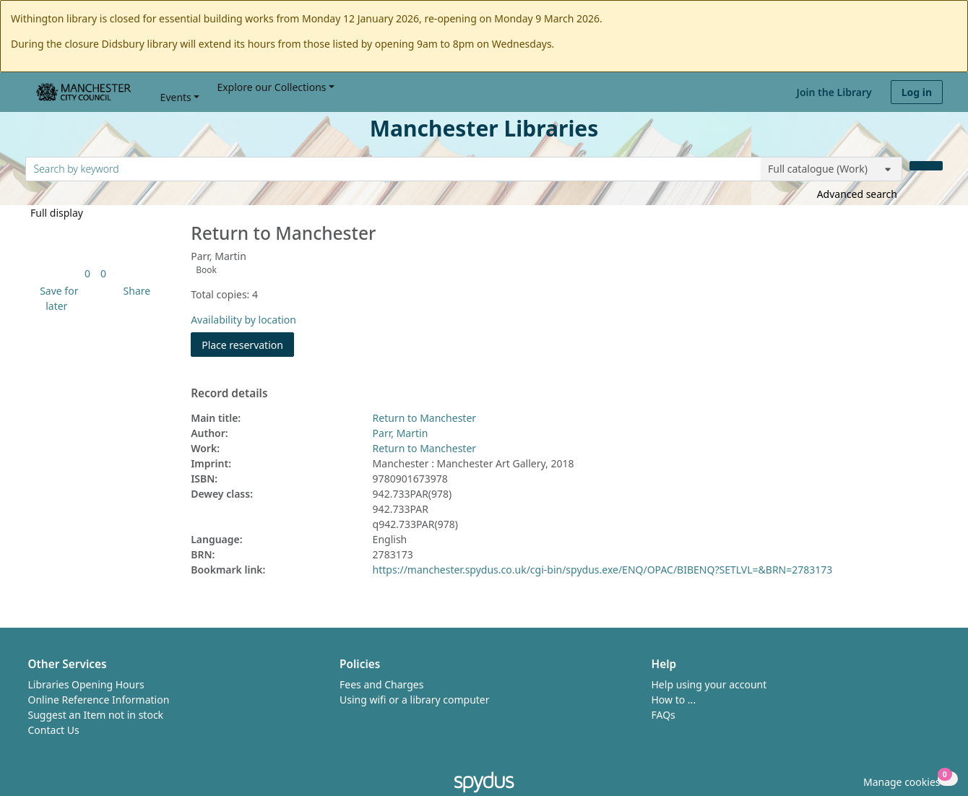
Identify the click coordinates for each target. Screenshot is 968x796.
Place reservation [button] (248, 344)
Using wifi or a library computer (415, 699)
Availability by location (243, 319)
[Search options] (831, 169)
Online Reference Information (99, 699)
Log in (917, 92)
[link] (87, 273)
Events (175, 97)
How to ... (674, 699)
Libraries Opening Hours (86, 684)
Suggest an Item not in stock (96, 715)
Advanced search (857, 194)
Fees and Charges (381, 684)
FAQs (663, 715)
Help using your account (709, 684)
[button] (56, 298)
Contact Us (53, 730)
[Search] (926, 165)
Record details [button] (229, 393)
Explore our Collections (271, 87)
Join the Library (834, 92)
